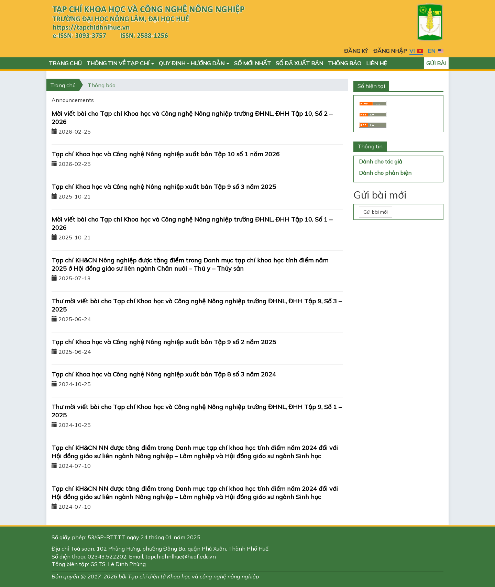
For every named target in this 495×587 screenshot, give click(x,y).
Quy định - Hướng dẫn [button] (194, 63)
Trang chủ (65, 63)
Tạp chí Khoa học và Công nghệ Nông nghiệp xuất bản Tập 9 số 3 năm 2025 (164, 187)
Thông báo (344, 63)
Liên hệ (376, 63)
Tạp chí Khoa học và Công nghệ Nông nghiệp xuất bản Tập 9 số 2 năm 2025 (164, 342)
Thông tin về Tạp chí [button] (120, 63)
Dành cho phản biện (385, 172)
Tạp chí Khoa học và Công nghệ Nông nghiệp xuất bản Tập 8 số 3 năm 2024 (164, 374)
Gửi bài (436, 63)
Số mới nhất (252, 63)
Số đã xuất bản (299, 63)
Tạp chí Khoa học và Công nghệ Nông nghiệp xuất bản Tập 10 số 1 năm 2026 (166, 154)
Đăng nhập (390, 50)
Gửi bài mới (375, 212)
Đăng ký (356, 50)
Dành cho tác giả (380, 161)
